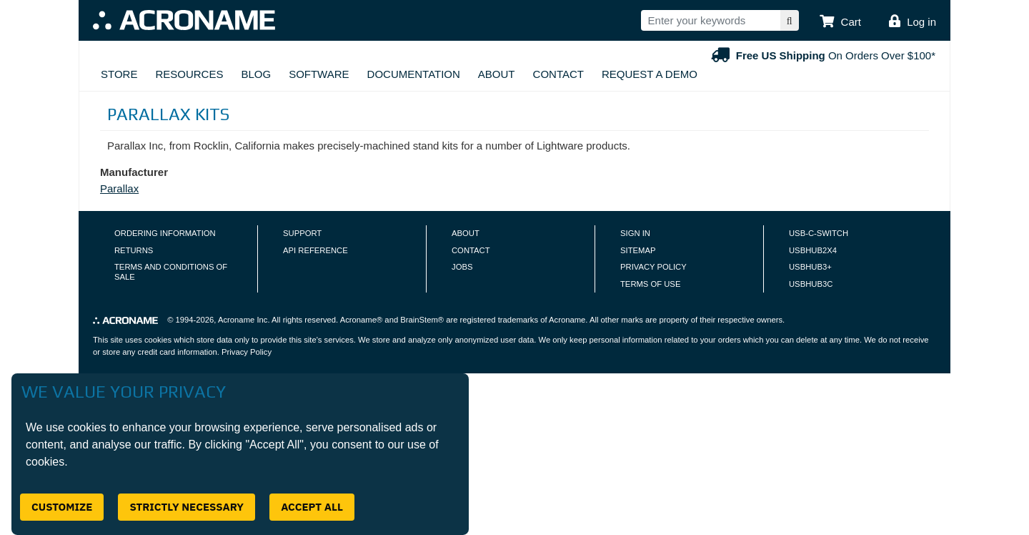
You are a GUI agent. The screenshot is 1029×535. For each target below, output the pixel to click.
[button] (840, 22)
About (496, 74)
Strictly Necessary (186, 507)
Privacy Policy (653, 266)
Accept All (312, 507)
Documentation (413, 74)
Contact (558, 74)
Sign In (635, 233)
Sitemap (637, 250)
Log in (921, 22)
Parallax (119, 188)
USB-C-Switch (818, 233)
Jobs (462, 266)
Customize (61, 507)
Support (302, 233)
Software (319, 74)
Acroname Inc (242, 319)
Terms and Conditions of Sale (170, 271)
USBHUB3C (810, 284)
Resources (189, 74)
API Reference (315, 250)
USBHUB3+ (810, 266)
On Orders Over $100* (821, 55)
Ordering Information (165, 233)
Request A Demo (649, 74)
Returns (133, 250)
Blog (256, 74)
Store (119, 74)
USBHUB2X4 (813, 250)
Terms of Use (650, 284)
